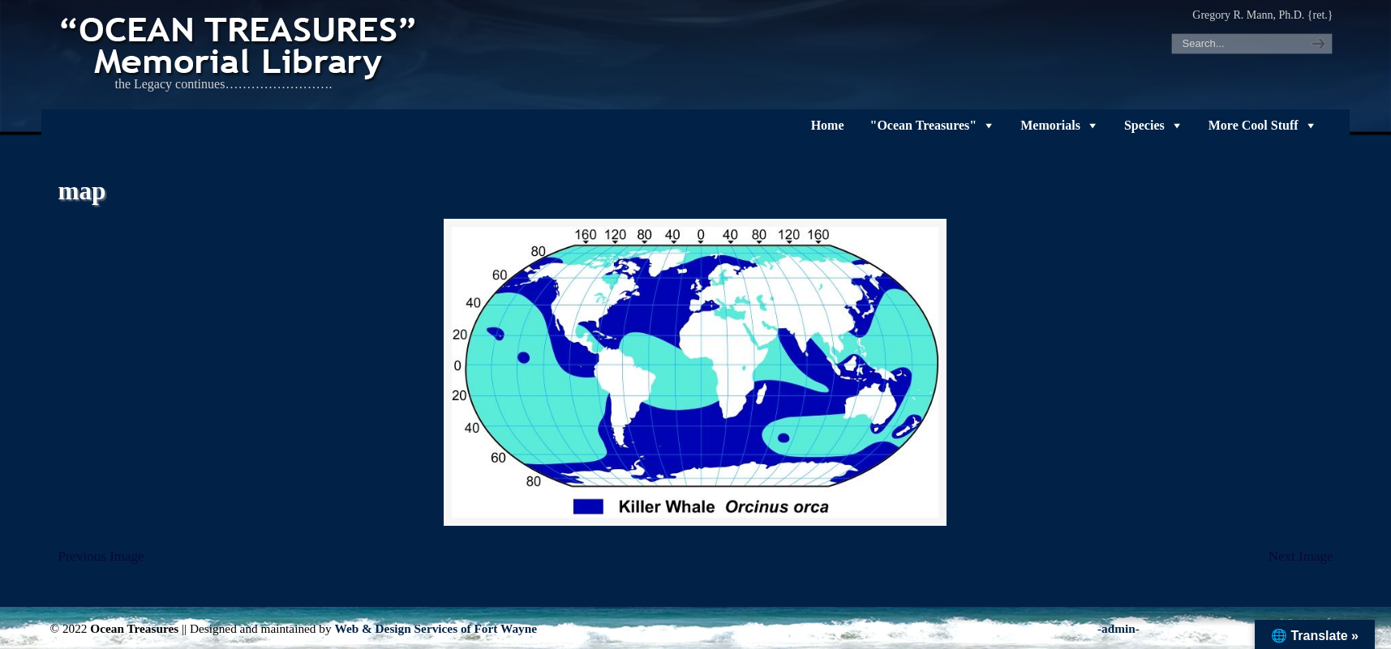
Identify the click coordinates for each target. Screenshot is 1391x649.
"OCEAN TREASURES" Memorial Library (240, 45)
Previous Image (101, 556)
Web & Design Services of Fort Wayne (435, 628)
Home (827, 125)
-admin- (1118, 628)
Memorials (1050, 125)
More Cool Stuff (1254, 125)
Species (1144, 125)
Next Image (1301, 556)
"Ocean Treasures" (923, 125)
